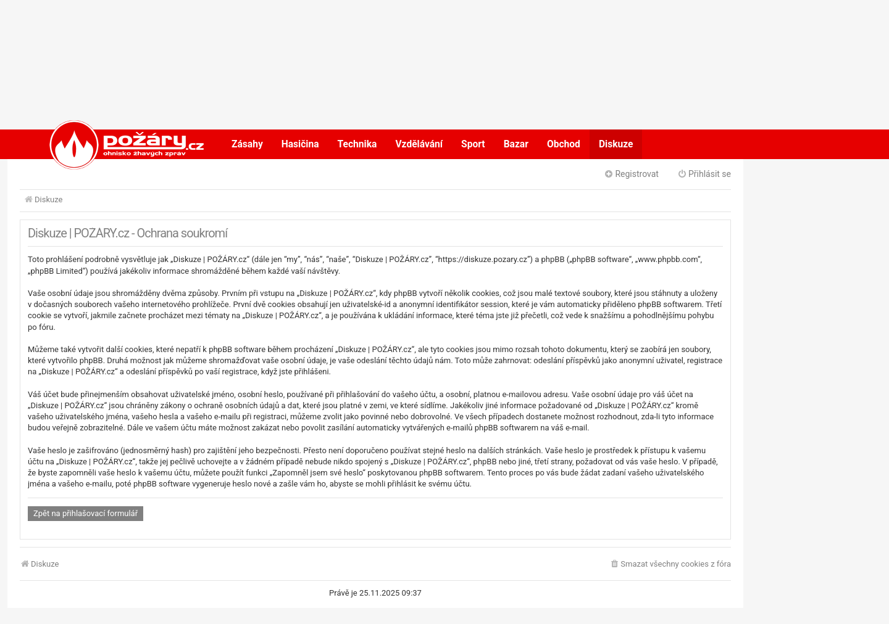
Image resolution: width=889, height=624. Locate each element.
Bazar (516, 144)
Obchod (563, 144)
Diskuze (616, 144)
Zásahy (247, 144)
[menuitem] (670, 564)
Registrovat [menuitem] (631, 174)
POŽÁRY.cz (114, 144)
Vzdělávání (419, 144)
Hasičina (300, 144)
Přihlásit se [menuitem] (704, 174)
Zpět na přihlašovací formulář (85, 513)
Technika (357, 144)
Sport (473, 144)
